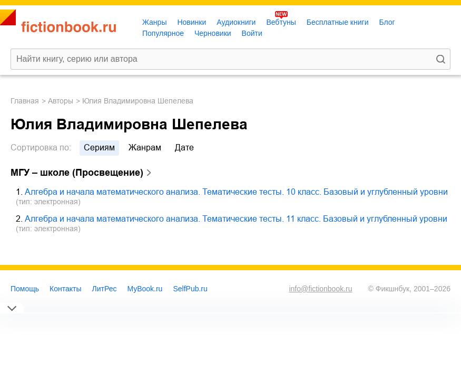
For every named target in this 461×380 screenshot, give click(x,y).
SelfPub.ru (190, 288)
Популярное (163, 33)
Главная (25, 101)
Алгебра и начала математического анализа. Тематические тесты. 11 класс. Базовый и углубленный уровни (236, 218)
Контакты (65, 288)
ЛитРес (104, 288)
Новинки (191, 22)
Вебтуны (281, 22)
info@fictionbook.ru (320, 288)
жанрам (145, 147)
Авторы (60, 101)
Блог (387, 22)
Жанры (154, 22)
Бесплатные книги (338, 22)
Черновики (212, 33)
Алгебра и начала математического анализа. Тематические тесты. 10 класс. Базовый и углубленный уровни (236, 191)
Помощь (25, 288)
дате (184, 147)
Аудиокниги (236, 22)
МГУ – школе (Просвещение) (77, 172)
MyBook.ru (145, 288)
